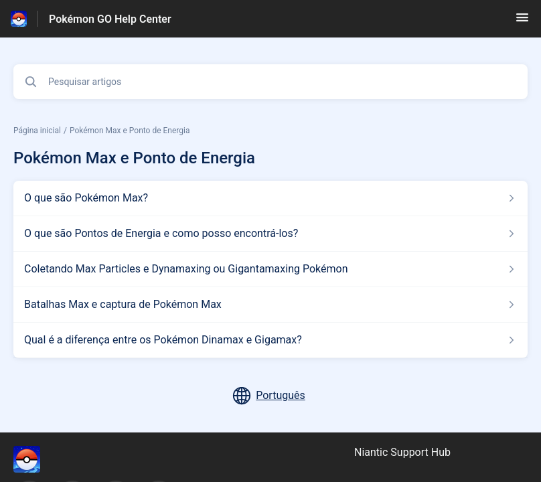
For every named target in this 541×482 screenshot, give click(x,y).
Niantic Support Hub (402, 452)
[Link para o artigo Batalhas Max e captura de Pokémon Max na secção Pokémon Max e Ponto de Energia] (270, 305)
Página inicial (37, 130)
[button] (522, 21)
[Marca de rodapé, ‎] (40, 459)
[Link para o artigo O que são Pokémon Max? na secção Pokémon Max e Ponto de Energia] (270, 198)
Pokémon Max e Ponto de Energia (130, 130)
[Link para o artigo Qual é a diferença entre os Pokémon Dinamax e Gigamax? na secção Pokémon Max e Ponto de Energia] (270, 340)
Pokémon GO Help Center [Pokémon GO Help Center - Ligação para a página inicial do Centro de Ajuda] (110, 19)
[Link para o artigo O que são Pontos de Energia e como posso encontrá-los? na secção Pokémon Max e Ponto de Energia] (270, 234)
